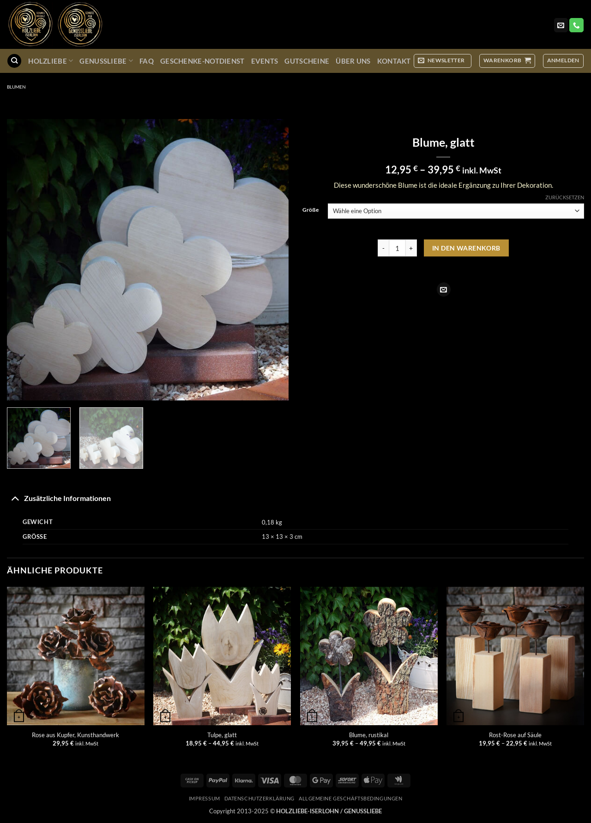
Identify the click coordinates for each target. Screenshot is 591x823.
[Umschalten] (15, 498)
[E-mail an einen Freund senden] (444, 289)
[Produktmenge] (397, 247)
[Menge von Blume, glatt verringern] (383, 247)
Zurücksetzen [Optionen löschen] (564, 197)
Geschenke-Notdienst (202, 61)
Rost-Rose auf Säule (515, 735)
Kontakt (394, 61)
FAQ (146, 61)
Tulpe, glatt (222, 735)
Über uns (353, 61)
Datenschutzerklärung (259, 798)
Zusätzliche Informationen (59, 498)
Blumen (16, 86)
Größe (310, 210)
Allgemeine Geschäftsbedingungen (350, 798)
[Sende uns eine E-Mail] (561, 25)
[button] (442, 60)
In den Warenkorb (466, 248)
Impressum (204, 798)
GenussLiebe (106, 60)
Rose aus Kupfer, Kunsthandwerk (75, 735)
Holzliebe (50, 60)
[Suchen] (14, 61)
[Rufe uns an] (576, 25)
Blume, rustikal (368, 735)
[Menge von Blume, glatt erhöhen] (411, 247)
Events (264, 61)
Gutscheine (306, 61)
